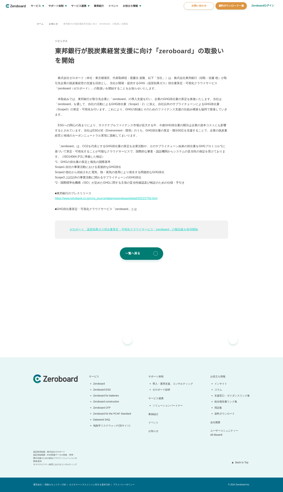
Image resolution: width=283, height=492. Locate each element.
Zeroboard (97, 383)
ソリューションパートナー (168, 405)
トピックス (61, 41)
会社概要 (215, 422)
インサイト (221, 383)
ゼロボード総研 (162, 389)
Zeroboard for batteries (105, 395)
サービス (49, 14)
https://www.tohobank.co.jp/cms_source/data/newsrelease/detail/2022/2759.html (110, 198)
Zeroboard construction (105, 401)
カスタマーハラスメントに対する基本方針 (89, 484)
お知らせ (53, 23)
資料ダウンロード (225, 413)
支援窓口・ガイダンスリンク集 (232, 395)
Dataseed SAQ (99, 419)
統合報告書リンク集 (226, 401)
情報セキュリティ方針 (55, 484)
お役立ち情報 (143, 14)
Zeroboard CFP (100, 407)
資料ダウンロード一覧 (230, 14)
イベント (127, 14)
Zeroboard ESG (100, 389)
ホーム (40, 23)
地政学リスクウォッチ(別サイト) (109, 425)
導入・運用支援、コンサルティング (173, 383)
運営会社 (37, 484)
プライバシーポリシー (123, 484)
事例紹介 (112, 14)
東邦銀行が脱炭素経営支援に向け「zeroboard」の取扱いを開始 (96, 23)
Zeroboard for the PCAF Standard (111, 413)
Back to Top (241, 462)
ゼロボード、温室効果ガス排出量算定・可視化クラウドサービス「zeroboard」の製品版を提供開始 (134, 229)
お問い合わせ (198, 14)
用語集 (218, 407)
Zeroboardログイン (262, 14)
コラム (218, 389)
